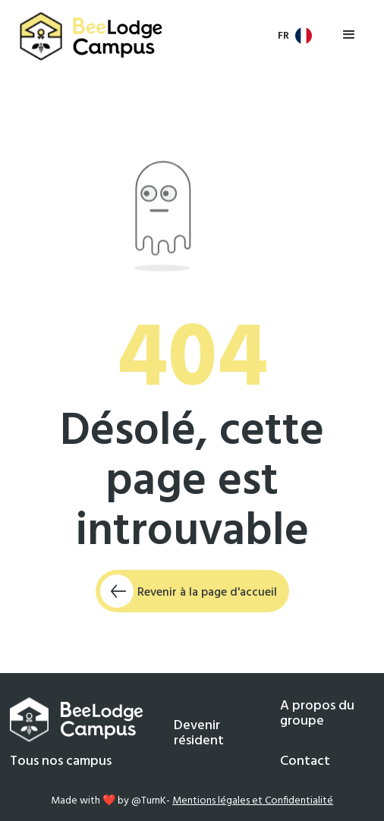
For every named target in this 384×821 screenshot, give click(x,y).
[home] (88, 36)
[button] (296, 35)
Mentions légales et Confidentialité (252, 801)
